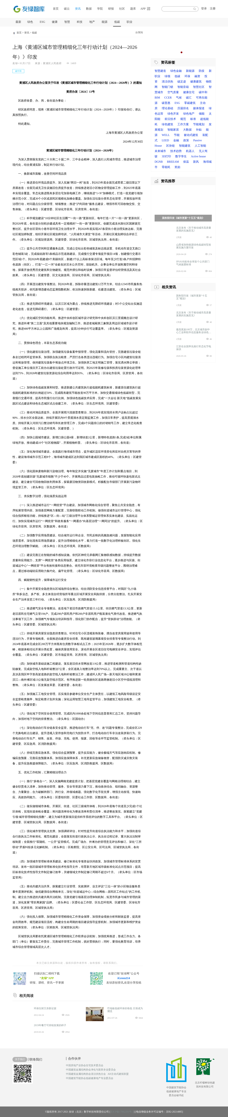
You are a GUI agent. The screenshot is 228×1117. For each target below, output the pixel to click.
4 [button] (189, 52)
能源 (104, 21)
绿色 (30, 21)
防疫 (201, 70)
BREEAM (173, 161)
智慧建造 (160, 70)
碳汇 (189, 97)
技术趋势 (176, 151)
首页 (56, 8)
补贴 (199, 129)
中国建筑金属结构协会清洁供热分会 (86, 1074)
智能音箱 (183, 86)
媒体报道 (198, 108)
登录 (204, 8)
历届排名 (183, 108)
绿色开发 (173, 113)
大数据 (187, 129)
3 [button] (185, 52)
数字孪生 (181, 156)
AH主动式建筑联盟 (118, 1074)
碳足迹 (181, 81)
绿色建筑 (167, 124)
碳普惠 (166, 102)
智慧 (67, 21)
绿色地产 (189, 113)
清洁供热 (167, 81)
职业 (129, 21)
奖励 (177, 167)
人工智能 (200, 145)
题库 (133, 8)
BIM (157, 97)
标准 (193, 118)
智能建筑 (184, 145)
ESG (42, 21)
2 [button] (181, 52)
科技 (79, 21)
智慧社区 (198, 86)
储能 (201, 113)
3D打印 (166, 156)
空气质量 (173, 92)
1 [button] (178, 52)
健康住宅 (189, 92)
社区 (122, 8)
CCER (168, 97)
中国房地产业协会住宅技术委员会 (84, 1065)
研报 (111, 8)
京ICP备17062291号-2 (122, 1111)
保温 (186, 161)
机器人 (190, 151)
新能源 (190, 70)
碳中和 (203, 92)
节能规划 (198, 124)
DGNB (159, 161)
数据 (89, 8)
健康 (55, 21)
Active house (198, 156)
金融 (176, 140)
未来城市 (160, 151)
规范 (183, 118)
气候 (179, 97)
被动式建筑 (191, 134)
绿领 (167, 76)
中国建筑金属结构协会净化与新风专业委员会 (91, 1070)
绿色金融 (176, 70)
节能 (177, 134)
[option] (183, 42)
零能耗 (166, 167)
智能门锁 (167, 86)
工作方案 (183, 124)
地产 (92, 21)
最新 (18, 21)
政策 (186, 140)
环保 (187, 76)
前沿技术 (170, 118)
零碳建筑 (190, 102)
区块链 (170, 145)
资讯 (78, 8)
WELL (166, 134)
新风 (196, 161)
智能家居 (173, 129)
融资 (197, 76)
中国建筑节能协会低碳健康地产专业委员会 (89, 1078)
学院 (100, 8)
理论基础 (167, 108)
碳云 (67, 8)
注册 (213, 8)
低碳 (117, 21)
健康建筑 (196, 81)
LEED (165, 140)
